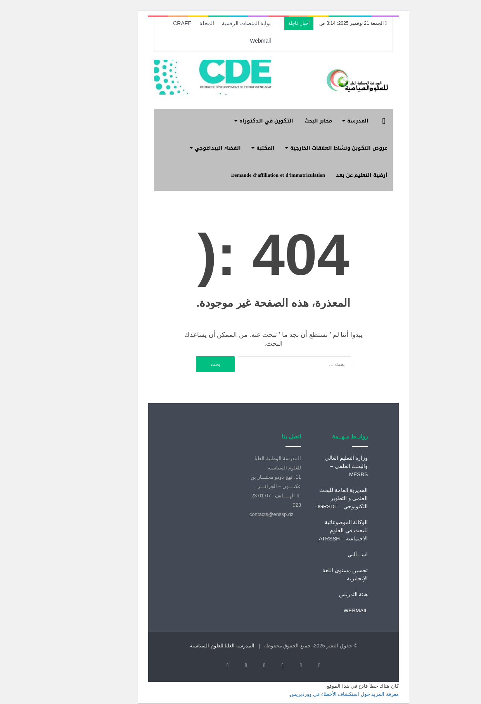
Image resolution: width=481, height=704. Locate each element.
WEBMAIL (322, 610)
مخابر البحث (285, 121)
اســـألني (325, 554)
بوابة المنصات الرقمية (213, 23)
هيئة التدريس (320, 594)
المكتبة (232, 148)
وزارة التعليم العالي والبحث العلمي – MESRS (313, 466)
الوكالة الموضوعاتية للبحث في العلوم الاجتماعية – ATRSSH (310, 530)
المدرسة (325, 121)
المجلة (173, 23)
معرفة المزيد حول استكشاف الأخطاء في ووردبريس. (311, 684)
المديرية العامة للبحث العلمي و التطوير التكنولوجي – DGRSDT (308, 498)
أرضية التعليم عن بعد (329, 175)
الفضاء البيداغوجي (185, 148)
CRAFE (149, 23)
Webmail (227, 41)
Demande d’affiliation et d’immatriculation (245, 175)
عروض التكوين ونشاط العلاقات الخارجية (305, 148)
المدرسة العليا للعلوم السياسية (189, 646)
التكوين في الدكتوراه (233, 121)
